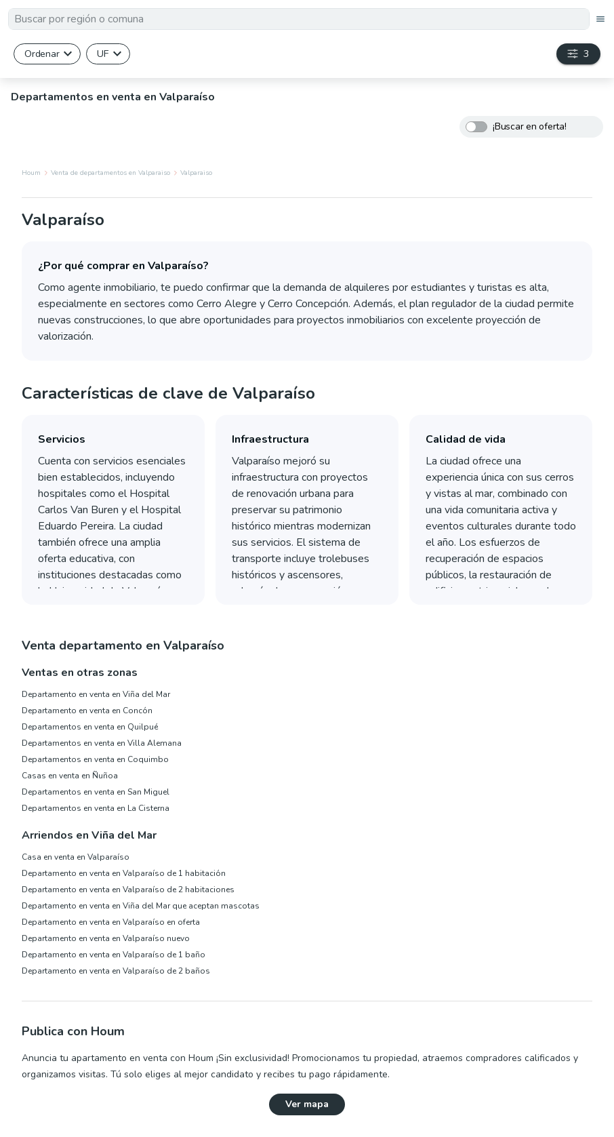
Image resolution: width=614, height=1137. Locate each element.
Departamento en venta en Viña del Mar (96, 694)
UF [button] (102, 53)
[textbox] (299, 19)
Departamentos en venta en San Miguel (95, 791)
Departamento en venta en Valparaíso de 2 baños (116, 970)
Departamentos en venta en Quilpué (90, 726)
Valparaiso (196, 173)
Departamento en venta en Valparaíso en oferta (111, 922)
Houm (31, 173)
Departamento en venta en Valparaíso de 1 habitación (124, 873)
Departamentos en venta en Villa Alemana (102, 743)
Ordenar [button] (41, 53)
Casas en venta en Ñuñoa (70, 775)
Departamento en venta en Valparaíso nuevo (106, 938)
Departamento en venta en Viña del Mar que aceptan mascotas (141, 905)
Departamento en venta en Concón (87, 710)
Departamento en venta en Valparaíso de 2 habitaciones (128, 889)
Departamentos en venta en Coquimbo (95, 759)
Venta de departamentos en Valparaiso (110, 173)
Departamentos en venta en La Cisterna (95, 808)
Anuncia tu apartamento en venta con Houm (117, 1058)
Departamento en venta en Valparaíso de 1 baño (113, 954)
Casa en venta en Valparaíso (75, 857)
